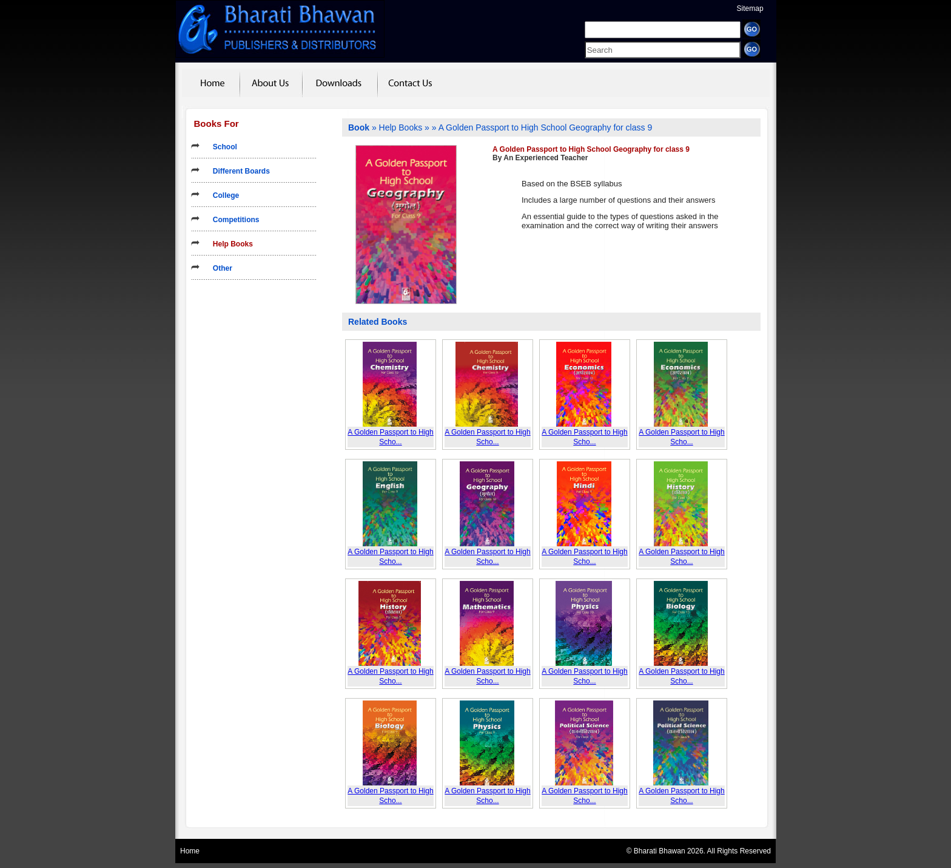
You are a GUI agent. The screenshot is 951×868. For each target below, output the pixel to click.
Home (190, 851)
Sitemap (750, 8)
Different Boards (237, 171)
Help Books (229, 244)
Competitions (232, 219)
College (222, 195)
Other (218, 268)
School (221, 147)
